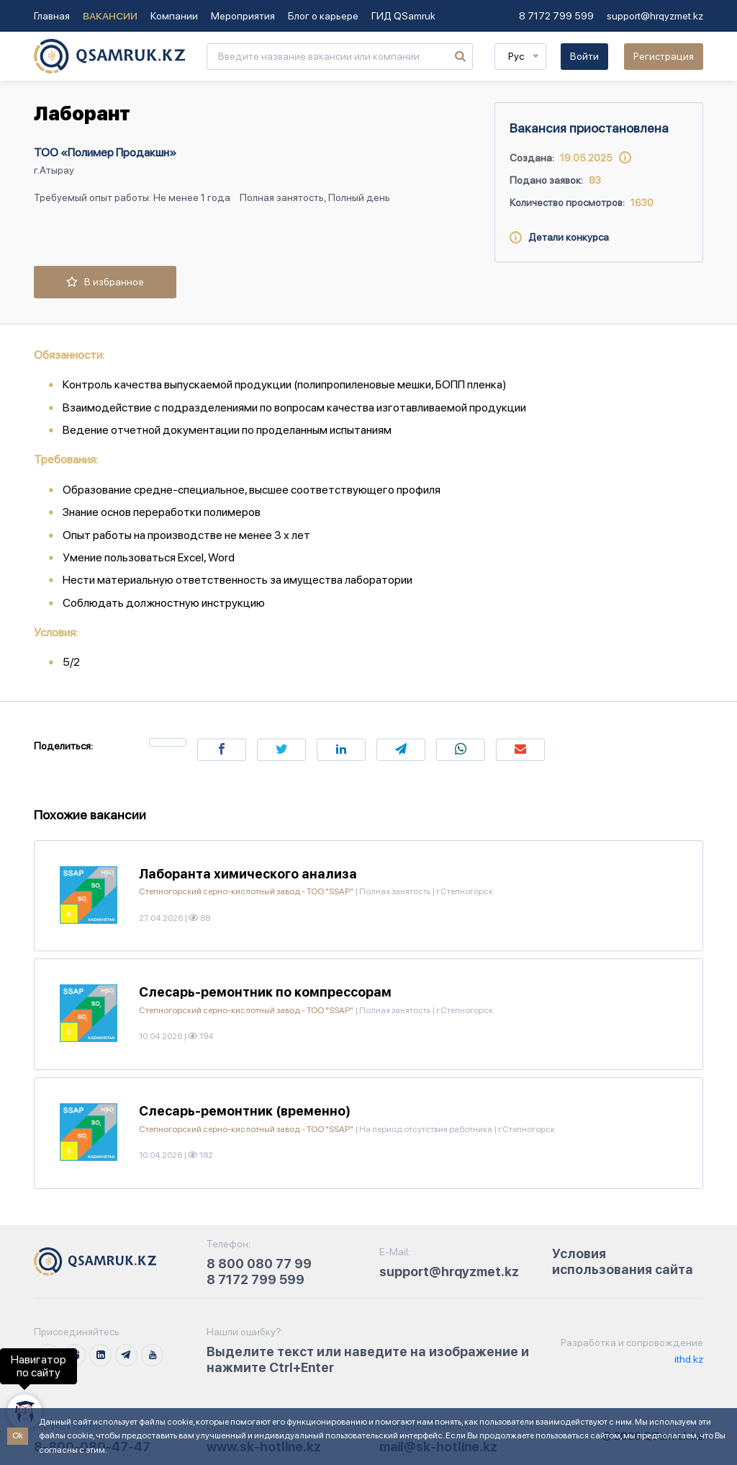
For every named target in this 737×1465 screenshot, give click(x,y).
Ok (17, 1435)
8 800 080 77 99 (259, 1263)
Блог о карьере (323, 16)
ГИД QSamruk (403, 16)
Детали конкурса (559, 237)
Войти (584, 56)
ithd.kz (687, 1359)
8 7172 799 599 (556, 16)
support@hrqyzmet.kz (655, 16)
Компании (174, 16)
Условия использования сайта (622, 1261)
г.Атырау (54, 170)
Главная (52, 16)
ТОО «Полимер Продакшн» (105, 152)
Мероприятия (243, 16)
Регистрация (663, 56)
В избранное (105, 282)
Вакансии (110, 16)
